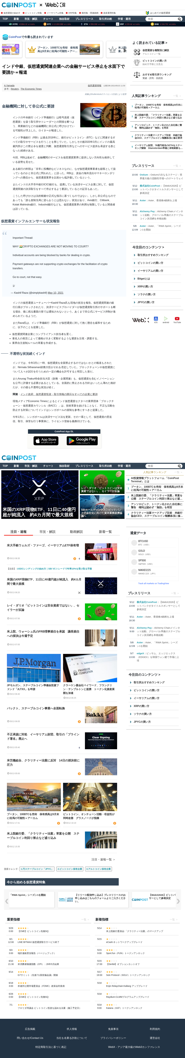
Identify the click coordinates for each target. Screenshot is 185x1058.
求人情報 (72, 1029)
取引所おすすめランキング (153, 255)
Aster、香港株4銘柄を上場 (162, 200)
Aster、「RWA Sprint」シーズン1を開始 (23, 895)
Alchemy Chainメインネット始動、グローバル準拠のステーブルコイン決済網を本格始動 (161, 215)
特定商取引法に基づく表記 (50, 1047)
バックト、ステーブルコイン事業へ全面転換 (36, 708)
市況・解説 (30, 19)
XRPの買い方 (145, 286)
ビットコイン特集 (32, 13)
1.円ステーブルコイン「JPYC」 (37, 869)
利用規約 (155, 1029)
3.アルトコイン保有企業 (98, 869)
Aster (143, 200)
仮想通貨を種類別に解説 (156, 50)
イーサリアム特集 (54, 13)
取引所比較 (105, 19)
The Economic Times (31, 89)
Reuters (15, 89)
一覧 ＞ (178, 472)
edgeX (140, 653)
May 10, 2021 (55, 292)
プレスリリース (84, 19)
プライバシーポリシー (113, 1038)
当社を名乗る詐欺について (71, 1038)
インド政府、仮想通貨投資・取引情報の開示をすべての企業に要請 (59, 394)
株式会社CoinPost (150, 185)
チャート (48, 19)
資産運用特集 (108, 13)
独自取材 (64, 19)
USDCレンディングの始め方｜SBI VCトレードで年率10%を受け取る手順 (54, 568)
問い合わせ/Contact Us (30, 1038)
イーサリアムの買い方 (150, 270)
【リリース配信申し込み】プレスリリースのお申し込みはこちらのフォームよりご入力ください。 (100, 898)
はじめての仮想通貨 (157, 13)
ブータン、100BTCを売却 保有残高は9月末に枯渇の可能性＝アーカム (33, 816)
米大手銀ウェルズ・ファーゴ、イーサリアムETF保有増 (43, 545)
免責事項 (113, 1029)
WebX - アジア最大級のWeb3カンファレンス (134, 1047)
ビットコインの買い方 (155, 60)
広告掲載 (30, 1029)
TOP (5, 19)
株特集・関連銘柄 (88, 13)
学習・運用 (124, 19)
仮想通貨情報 (94, 85)
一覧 (175, 96)
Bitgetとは (144, 278)
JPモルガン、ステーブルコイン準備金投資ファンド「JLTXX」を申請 (33, 687)
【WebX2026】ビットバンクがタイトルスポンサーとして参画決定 (161, 189)
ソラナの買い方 (147, 294)
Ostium (144, 174)
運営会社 (155, 1038)
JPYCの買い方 (146, 302)
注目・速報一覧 (102, 859)
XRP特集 (71, 13)
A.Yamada (9, 85)
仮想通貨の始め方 (10, 13)
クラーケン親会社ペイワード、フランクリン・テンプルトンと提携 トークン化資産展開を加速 (89, 689)
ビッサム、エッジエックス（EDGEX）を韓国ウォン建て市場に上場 (158, 657)
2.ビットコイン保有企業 (70, 869)
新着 (16, 19)
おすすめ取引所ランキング (157, 74)
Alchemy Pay (147, 211)
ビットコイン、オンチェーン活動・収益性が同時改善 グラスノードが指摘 (89, 816)
